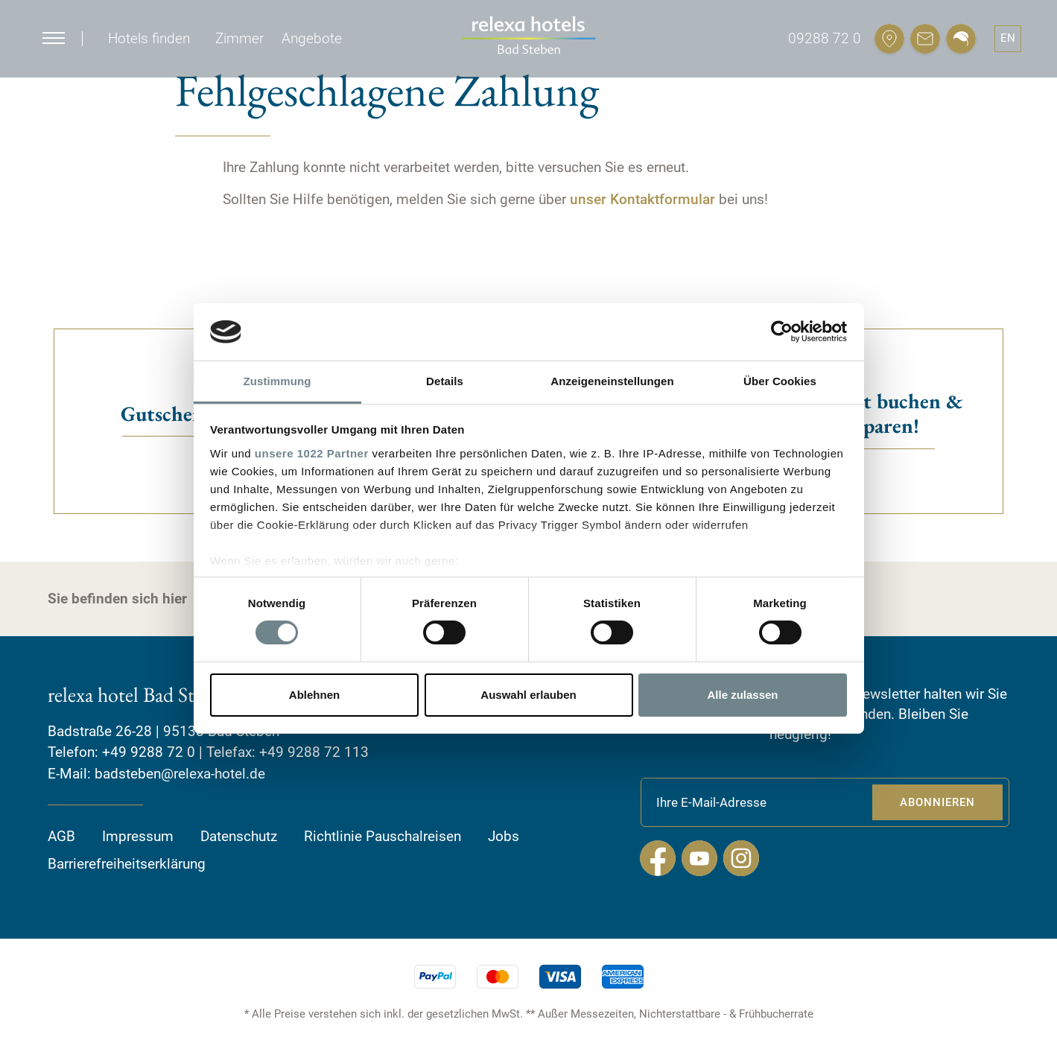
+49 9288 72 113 (314, 752)
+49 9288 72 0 (148, 752)
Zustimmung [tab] (277, 381)
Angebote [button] (312, 38)
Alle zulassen (742, 694)
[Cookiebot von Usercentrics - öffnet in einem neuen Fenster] (782, 331)
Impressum (138, 836)
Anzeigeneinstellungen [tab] (611, 381)
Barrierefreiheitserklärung (127, 863)
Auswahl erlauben (528, 694)
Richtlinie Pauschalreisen (382, 836)
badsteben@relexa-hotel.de (180, 773)
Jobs (503, 836)
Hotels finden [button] (149, 38)
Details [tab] (444, 381)
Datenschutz (238, 836)
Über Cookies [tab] (779, 381)
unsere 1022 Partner (312, 453)
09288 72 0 (824, 38)
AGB (61, 836)
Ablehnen (314, 694)
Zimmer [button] (239, 38)
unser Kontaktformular (642, 199)
